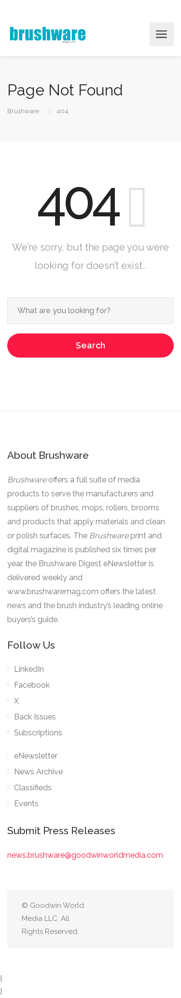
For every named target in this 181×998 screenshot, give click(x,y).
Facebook (32, 685)
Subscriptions (38, 732)
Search (90, 345)
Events (26, 803)
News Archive (38, 771)
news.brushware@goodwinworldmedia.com (85, 855)
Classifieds (33, 787)
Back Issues (35, 716)
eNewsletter (35, 755)
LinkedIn (29, 669)
